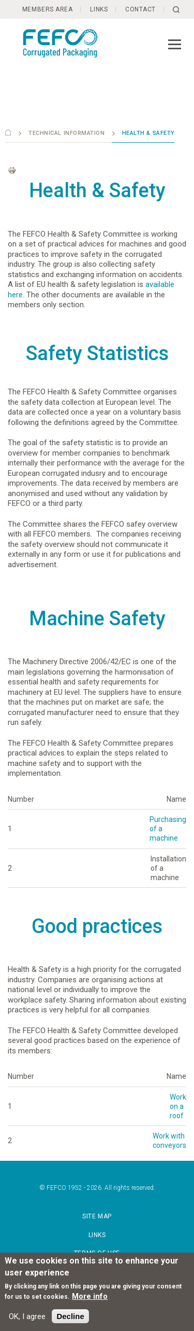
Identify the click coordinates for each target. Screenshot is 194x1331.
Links (99, 9)
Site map (97, 1216)
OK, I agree (27, 1316)
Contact (141, 9)
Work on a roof (178, 1106)
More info (90, 1296)
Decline (70, 1316)
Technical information (66, 133)
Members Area (46, 9)
